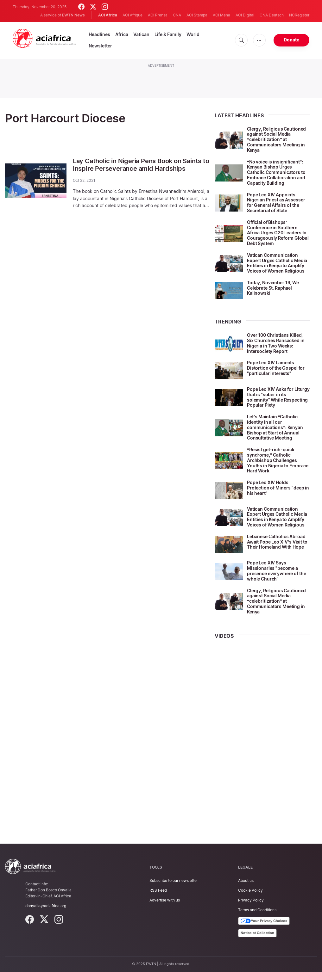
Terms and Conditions (257, 909)
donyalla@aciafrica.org (45, 905)
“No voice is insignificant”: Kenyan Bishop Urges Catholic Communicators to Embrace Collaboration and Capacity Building (276, 172)
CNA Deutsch (272, 15)
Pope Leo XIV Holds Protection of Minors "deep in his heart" (278, 488)
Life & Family (168, 34)
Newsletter (100, 45)
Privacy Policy (251, 900)
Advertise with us (164, 900)
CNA (177, 15)
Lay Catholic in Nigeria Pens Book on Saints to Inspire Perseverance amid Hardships (141, 164)
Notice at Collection (257, 933)
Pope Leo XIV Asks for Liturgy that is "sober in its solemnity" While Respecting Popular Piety (278, 397)
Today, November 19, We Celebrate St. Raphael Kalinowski (273, 288)
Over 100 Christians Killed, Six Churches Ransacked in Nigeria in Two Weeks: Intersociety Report (276, 343)
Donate (291, 39)
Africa (121, 34)
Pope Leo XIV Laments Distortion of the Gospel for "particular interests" (276, 368)
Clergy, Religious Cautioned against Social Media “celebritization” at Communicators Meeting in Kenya (276, 139)
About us (246, 880)
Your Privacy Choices (264, 921)
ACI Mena (221, 15)
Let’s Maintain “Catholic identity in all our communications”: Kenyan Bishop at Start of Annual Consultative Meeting (275, 427)
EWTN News (73, 15)
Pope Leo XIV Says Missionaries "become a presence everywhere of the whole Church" (276, 570)
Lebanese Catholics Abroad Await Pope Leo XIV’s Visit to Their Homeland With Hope (277, 542)
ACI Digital (245, 15)
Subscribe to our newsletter (173, 880)
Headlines (99, 34)
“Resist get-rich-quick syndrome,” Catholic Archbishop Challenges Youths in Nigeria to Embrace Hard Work (277, 460)
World (192, 34)
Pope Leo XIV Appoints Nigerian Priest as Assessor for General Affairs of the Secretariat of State (276, 202)
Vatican (141, 34)
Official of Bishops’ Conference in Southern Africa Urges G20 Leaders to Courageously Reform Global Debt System (277, 232)
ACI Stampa (196, 15)
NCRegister (299, 15)
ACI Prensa (157, 15)
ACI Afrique (132, 15)
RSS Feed (158, 890)
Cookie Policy (250, 890)
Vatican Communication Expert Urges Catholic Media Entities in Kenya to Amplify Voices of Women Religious (277, 263)
